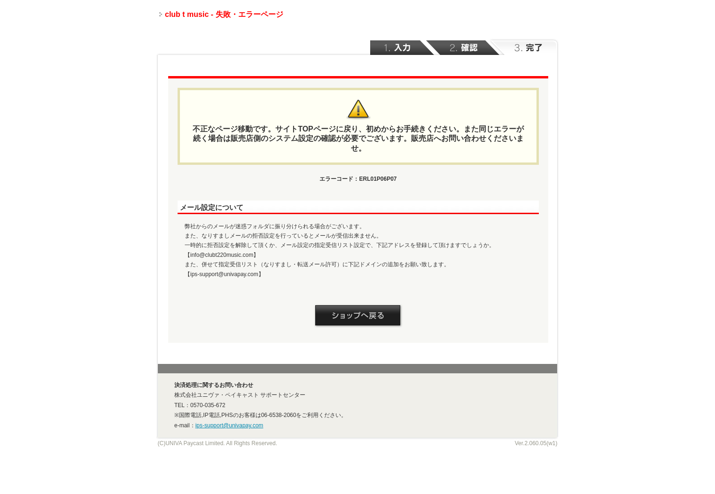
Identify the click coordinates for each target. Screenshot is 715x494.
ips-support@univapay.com (229, 425)
